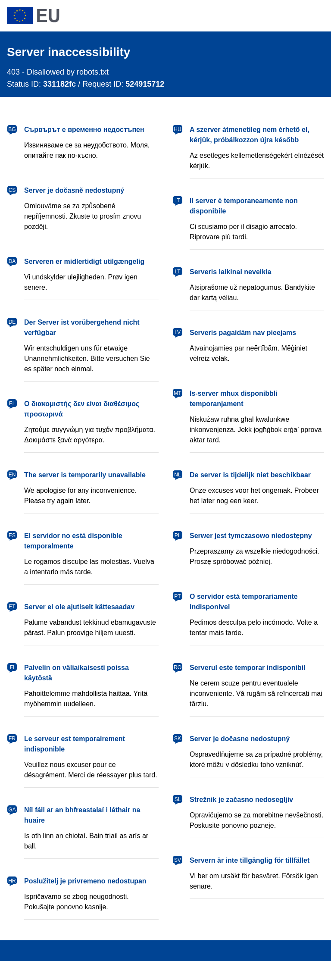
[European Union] (33, 15)
